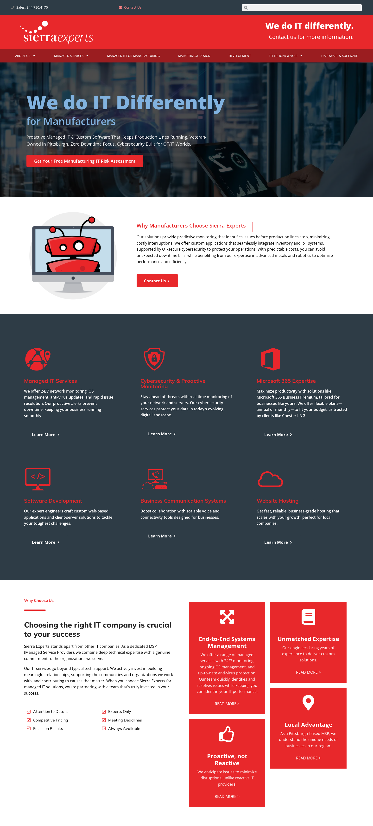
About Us (25, 56)
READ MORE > (227, 724)
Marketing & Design (194, 56)
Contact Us (157, 301)
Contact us (282, 37)
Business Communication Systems (183, 521)
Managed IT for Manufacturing (133, 56)
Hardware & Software (339, 56)
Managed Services (71, 56)
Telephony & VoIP (286, 56)
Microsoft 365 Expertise (286, 401)
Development (240, 56)
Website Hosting (278, 521)
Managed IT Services (50, 401)
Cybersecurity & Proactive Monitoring (172, 404)
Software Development (53, 521)
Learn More (46, 454)
